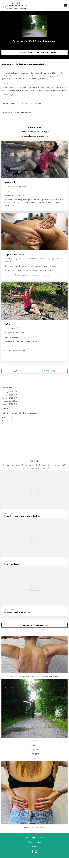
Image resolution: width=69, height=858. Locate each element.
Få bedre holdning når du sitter (17, 612)
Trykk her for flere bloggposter (34, 625)
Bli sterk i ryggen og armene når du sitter (22, 516)
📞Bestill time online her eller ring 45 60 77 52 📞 (34, 371)
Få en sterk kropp (11, 564)
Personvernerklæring (34, 846)
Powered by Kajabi (34, 842)
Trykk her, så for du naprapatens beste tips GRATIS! (34, 52)
